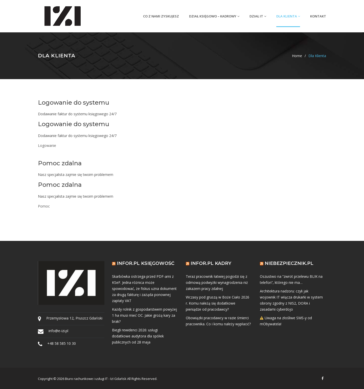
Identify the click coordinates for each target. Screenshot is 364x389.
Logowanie (47, 145)
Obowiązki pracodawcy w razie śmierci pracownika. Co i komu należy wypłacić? (218, 320)
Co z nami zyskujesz (161, 16)
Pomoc (44, 206)
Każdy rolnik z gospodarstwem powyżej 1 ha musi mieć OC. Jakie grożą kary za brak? (144, 315)
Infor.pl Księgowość (145, 263)
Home (297, 55)
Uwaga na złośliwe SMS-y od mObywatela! (286, 320)
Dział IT (257, 16)
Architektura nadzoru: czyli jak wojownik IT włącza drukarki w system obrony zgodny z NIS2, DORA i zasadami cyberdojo (291, 300)
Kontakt (318, 16)
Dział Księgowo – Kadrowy (214, 16)
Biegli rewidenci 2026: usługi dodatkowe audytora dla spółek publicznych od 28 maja (138, 336)
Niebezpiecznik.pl (289, 263)
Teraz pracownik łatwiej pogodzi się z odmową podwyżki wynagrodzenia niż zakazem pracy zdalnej (217, 282)
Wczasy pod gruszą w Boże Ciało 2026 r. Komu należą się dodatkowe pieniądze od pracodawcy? (217, 303)
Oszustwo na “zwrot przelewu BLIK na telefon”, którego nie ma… (291, 279)
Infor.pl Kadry (211, 263)
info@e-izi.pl (58, 330)
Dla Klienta (288, 16)
